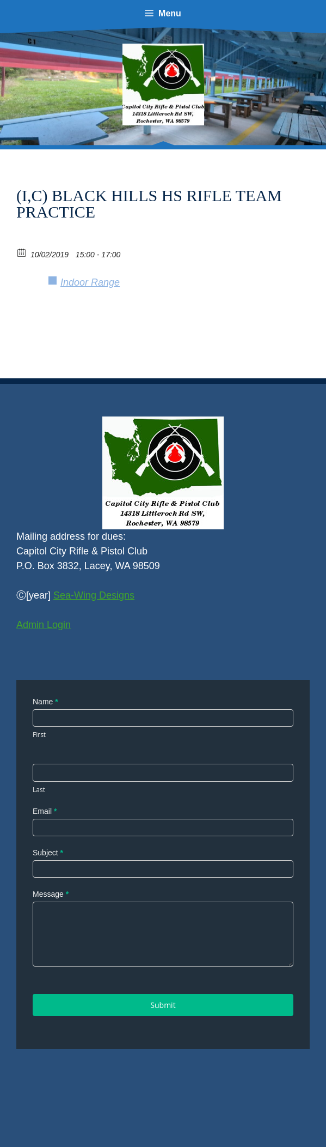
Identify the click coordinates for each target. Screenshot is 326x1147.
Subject (48, 852)
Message (51, 894)
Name (45, 701)
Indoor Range (90, 282)
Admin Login (43, 624)
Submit (162, 1005)
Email (45, 811)
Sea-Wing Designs (93, 595)
